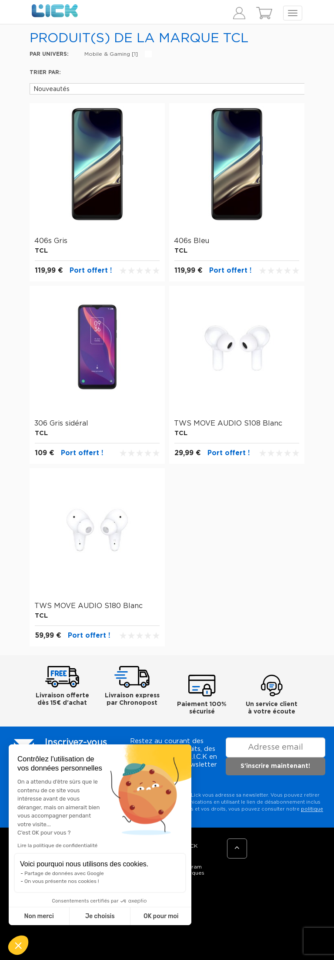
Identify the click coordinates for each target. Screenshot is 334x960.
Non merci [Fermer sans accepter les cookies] (38, 916)
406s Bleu (191, 240)
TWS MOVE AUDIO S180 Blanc (88, 605)
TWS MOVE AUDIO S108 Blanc (228, 423)
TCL (41, 250)
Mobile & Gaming (111, 54)
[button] (18, 945)
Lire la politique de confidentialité (57, 845)
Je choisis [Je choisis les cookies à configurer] (100, 916)
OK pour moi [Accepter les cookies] (161, 916)
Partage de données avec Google (64, 873)
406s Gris (50, 240)
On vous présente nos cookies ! (61, 881)
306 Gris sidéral (61, 423)
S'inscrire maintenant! (275, 766)
